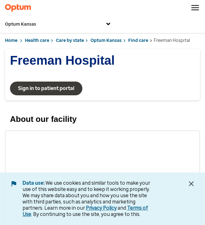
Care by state (70, 40)
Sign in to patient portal (46, 88)
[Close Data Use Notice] (191, 184)
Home (11, 40)
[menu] (195, 8)
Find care (138, 40)
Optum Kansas (58, 24)
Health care (37, 40)
